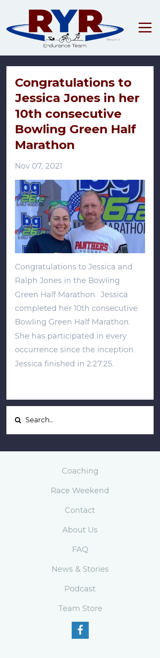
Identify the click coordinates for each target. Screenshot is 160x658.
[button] (80, 384)
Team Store (80, 608)
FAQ (80, 549)
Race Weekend (80, 490)
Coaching (80, 471)
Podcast (80, 589)
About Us (80, 530)
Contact (80, 510)
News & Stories (80, 569)
